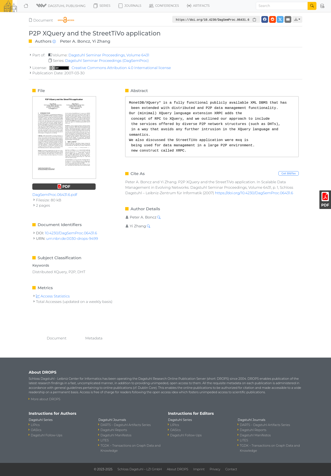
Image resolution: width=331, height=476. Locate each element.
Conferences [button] (164, 6)
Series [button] (101, 6)
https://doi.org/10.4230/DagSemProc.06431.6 (254, 193)
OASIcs (36, 430)
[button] (61, 6)
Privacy (215, 469)
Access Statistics (53, 296)
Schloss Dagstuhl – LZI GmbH (139, 469)
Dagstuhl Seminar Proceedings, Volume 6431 (108, 55)
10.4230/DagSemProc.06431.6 (71, 233)
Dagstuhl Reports (113, 430)
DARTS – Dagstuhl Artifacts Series (125, 425)
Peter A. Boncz (75, 41)
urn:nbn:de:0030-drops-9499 (72, 238)
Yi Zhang (101, 41)
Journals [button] (129, 6)
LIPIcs (35, 425)
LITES (104, 440)
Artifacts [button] (198, 6)
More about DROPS (45, 399)
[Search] (282, 6)
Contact (231, 469)
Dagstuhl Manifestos (115, 435)
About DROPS (177, 469)
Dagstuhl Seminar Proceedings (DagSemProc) (107, 60)
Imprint (199, 469)
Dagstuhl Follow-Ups (46, 435)
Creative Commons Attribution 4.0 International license (110, 67)
